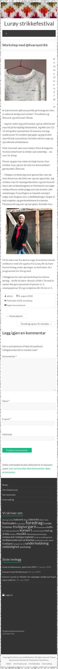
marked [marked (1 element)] (41, 531)
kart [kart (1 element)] (3, 531)
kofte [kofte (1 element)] (17, 531)
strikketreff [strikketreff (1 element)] (39, 540)
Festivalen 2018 (14, 300)
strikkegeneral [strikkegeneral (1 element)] (46, 537)
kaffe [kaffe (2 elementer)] (50, 527)
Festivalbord (14, 316)
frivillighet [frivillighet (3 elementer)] (20, 527)
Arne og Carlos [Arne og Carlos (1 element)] (7, 520)
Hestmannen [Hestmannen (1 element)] (41, 527)
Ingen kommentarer (16, 305)
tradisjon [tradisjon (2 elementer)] (7, 543)
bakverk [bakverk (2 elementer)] (18, 519)
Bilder (5, 485)
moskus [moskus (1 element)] (13, 534)
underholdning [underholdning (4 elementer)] (37, 543)
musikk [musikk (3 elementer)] (21, 534)
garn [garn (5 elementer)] (32, 526)
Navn (5, 400)
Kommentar (9, 356)
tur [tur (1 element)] (21, 544)
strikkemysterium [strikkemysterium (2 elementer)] (12, 540)
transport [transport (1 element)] (16, 544)
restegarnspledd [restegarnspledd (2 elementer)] (24, 537)
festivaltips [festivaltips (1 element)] (21, 524)
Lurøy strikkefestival (29, 23)
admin (10, 296)
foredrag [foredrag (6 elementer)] (34, 522)
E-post (6, 418)
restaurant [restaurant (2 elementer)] (8, 537)
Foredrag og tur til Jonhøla (36, 323)
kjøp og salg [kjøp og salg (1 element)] (10, 531)
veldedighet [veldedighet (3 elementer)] (10, 547)
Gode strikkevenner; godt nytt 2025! (19, 567)
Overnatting (8, 499)
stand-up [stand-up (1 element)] (37, 537)
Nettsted (7, 434)
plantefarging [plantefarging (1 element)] (41, 534)
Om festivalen (9, 494)
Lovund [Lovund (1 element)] (35, 531)
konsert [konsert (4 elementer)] (26, 530)
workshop (27, 300)
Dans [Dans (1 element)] (46, 520)
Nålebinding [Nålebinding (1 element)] (31, 534)
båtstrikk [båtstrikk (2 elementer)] (34, 519)
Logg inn (7, 595)
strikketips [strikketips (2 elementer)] (28, 540)
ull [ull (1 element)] (24, 544)
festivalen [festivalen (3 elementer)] (9, 523)
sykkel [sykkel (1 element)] (50, 540)
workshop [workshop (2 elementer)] (25, 547)
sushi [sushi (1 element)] (46, 540)
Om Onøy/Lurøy (10, 490)
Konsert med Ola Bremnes (15, 572)
